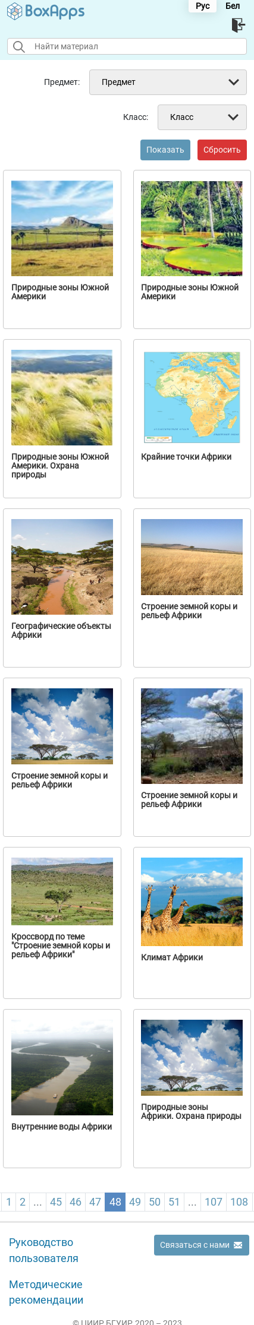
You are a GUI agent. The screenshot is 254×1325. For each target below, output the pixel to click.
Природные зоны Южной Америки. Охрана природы (60, 466)
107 (213, 1202)
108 (239, 1202)
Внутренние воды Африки (61, 1126)
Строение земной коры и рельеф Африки (189, 611)
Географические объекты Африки (61, 631)
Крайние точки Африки (186, 457)
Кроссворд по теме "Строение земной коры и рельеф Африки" (60, 945)
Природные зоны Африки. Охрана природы (191, 1112)
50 (155, 1202)
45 (56, 1202)
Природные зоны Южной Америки (60, 292)
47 (95, 1202)
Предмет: (62, 82)
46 (75, 1202)
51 (174, 1202)
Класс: (135, 117)
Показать (165, 149)
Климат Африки (172, 957)
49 (135, 1202)
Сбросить (222, 149)
